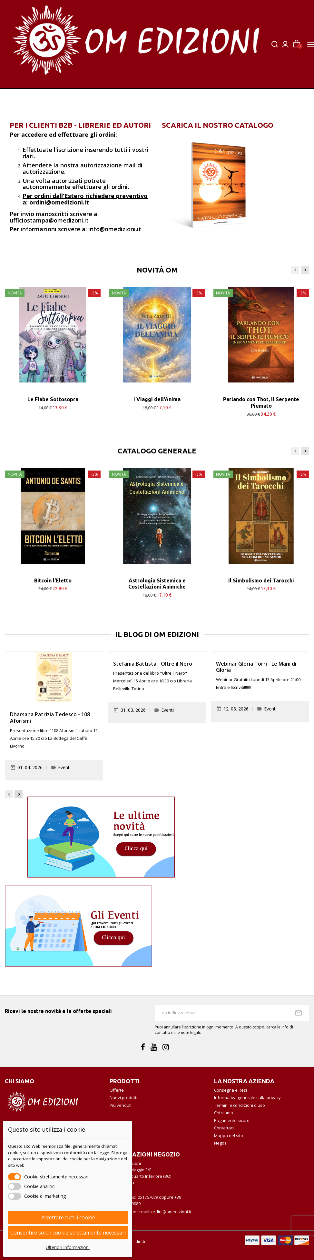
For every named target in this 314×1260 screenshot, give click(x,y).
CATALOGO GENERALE (157, 451)
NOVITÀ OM (157, 270)
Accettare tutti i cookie (68, 1217)
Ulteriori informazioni (68, 1247)
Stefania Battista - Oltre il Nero (152, 663)
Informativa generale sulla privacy (247, 1097)
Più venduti (121, 1105)
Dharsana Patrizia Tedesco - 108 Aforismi (50, 717)
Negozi (221, 1143)
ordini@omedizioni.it (171, 1212)
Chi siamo (223, 1113)
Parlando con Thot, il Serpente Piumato (261, 402)
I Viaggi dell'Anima (157, 399)
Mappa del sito (228, 1135)
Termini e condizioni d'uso (239, 1105)
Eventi (64, 767)
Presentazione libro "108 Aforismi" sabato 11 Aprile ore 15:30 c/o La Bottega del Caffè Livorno (54, 738)
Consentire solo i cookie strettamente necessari (68, 1232)
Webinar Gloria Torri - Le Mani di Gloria (256, 667)
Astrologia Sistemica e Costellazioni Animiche (157, 584)
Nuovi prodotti (123, 1097)
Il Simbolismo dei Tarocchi (261, 580)
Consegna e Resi (230, 1090)
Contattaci (224, 1128)
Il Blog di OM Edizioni (157, 634)
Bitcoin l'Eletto (53, 580)
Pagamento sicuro (232, 1120)
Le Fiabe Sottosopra (52, 399)
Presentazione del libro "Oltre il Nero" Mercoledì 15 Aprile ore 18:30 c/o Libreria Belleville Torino (152, 680)
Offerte (117, 1090)
